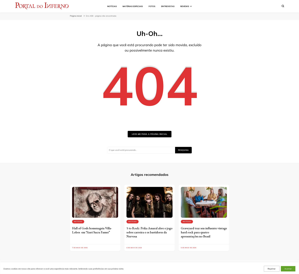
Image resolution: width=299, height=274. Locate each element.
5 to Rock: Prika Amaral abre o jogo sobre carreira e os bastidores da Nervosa (149, 232)
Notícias (78, 221)
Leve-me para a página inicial (149, 134)
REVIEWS (184, 6)
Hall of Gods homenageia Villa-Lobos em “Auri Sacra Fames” (92, 230)
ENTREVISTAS (167, 6)
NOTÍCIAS (112, 6)
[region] (149, 268)
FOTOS (152, 6)
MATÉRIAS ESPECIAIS (133, 6)
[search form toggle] (283, 6)
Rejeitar (272, 269)
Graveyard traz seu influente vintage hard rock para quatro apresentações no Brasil (204, 232)
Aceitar (288, 269)
